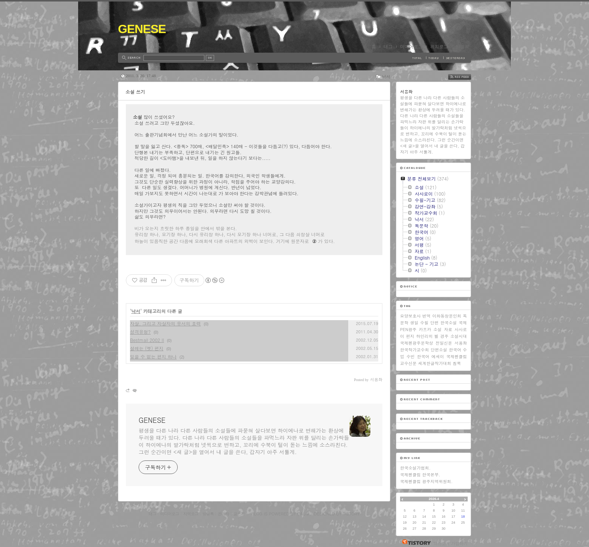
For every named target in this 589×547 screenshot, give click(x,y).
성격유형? (140, 331)
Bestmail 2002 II (147, 340)
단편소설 (438, 350)
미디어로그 (411, 46)
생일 (414, 322)
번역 (426, 316)
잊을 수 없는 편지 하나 (153, 356)
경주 (444, 336)
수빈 (410, 356)
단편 (434, 322)
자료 (448, 329)
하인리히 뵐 (427, 336)
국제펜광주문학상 (416, 343)
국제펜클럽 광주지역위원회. (426, 481)
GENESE (142, 29)
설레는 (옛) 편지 (146, 348)
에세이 (438, 356)
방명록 (462, 46)
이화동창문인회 (446, 316)
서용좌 (461, 343)
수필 (424, 322)
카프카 (425, 329)
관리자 (223, 514)
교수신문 (408, 363)
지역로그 (190, 514)
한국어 (423, 356)
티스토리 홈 (414, 542)
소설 (437, 329)
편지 (410, 336)
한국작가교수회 (414, 350)
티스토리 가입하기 (450, 543)
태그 (388, 46)
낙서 (386, 76)
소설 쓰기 (135, 91)
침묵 (457, 363)
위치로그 (439, 46)
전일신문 (444, 343)
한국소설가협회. (415, 468)
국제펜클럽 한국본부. (420, 474)
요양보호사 (410, 316)
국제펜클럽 (456, 356)
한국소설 (448, 322)
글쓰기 (239, 514)
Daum (304, 514)
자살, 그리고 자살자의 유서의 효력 (165, 323)
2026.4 (434, 499)
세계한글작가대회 (434, 363)
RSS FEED (465, 77)
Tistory (351, 514)
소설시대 (458, 336)
